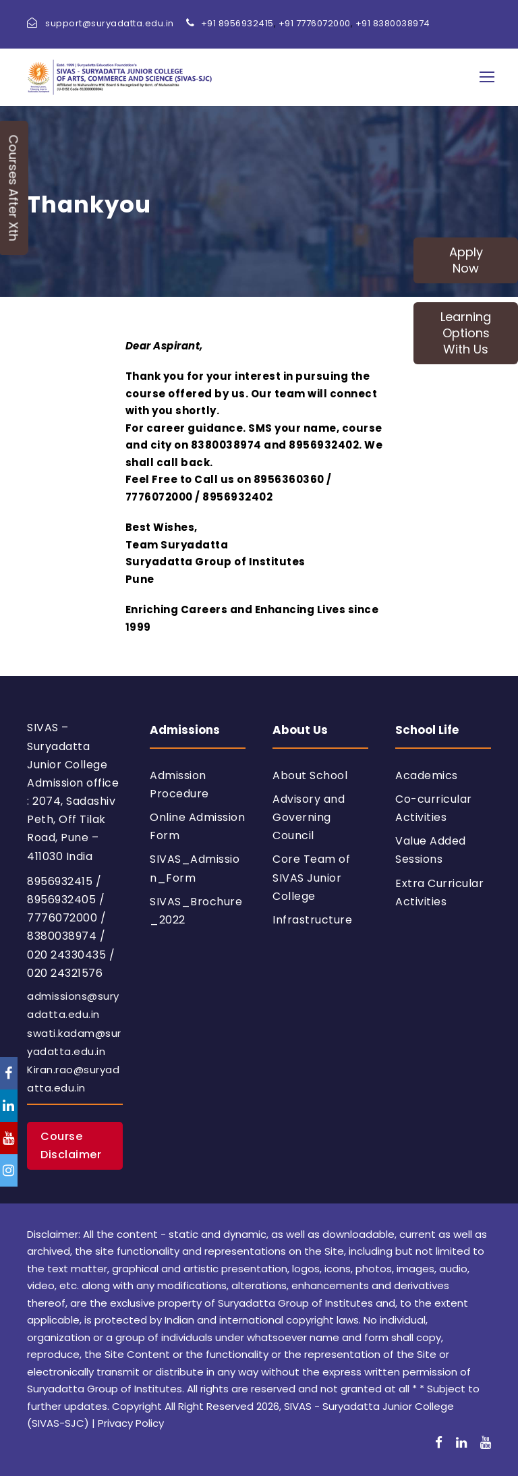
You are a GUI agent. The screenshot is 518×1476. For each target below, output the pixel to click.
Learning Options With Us (465, 333)
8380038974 (226, 445)
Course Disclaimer (70, 1145)
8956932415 (59, 881)
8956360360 (289, 479)
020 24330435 (66, 955)
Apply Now (466, 260)
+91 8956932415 (237, 23)
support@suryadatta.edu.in (109, 23)
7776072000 (159, 497)
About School (309, 775)
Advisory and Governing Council (308, 817)
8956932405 (61, 899)
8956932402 (324, 445)
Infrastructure (312, 920)
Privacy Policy (131, 1423)
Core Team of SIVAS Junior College (311, 877)
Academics (426, 775)
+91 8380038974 (392, 23)
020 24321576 (65, 973)
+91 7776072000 (315, 23)
